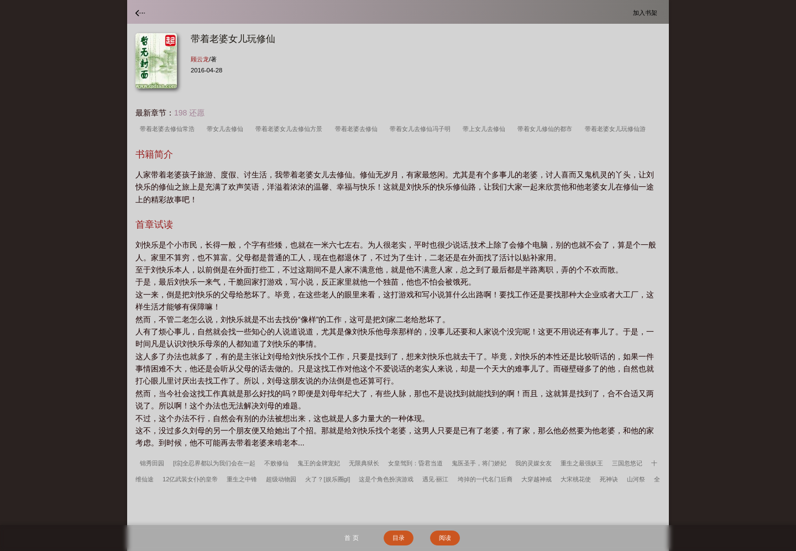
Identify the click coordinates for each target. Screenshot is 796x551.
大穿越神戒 (536, 479)
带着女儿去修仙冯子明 (422, 128)
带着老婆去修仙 (358, 128)
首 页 (351, 537)
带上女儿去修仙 (486, 128)
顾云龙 (200, 59)
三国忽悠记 (627, 463)
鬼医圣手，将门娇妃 (479, 463)
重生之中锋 (242, 479)
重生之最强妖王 (582, 463)
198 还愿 (189, 112)
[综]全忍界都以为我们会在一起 (214, 463)
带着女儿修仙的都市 (546, 128)
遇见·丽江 (435, 479)
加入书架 (647, 12)
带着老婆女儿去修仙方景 (290, 128)
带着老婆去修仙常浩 (169, 128)
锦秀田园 (152, 463)
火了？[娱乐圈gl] (327, 479)
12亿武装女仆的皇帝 (190, 479)
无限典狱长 (364, 463)
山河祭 (636, 479)
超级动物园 (281, 479)
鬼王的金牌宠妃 (318, 463)
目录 (398, 537)
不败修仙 (276, 463)
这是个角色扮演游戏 (386, 479)
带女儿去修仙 (227, 128)
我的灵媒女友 (533, 463)
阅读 (445, 537)
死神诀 (609, 479)
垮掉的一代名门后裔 (485, 479)
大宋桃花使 (576, 479)
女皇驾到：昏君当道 (415, 463)
